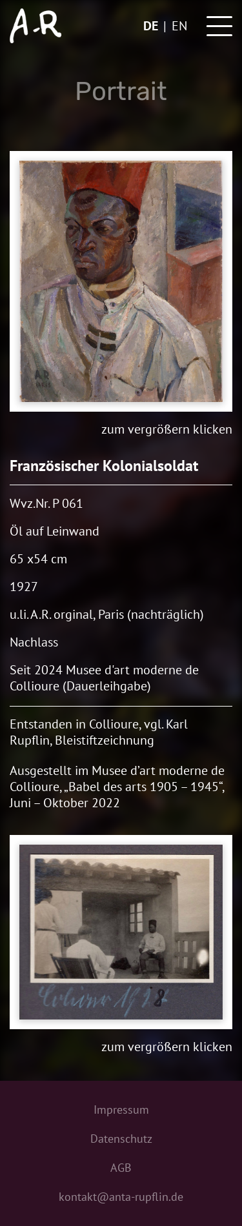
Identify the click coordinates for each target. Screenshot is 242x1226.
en (179, 25)
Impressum (121, 1109)
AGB (121, 1167)
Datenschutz (121, 1138)
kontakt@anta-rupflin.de (121, 1196)
